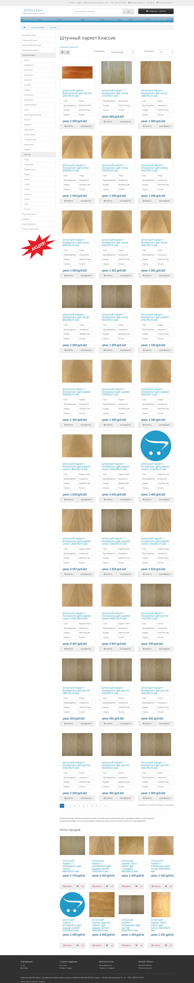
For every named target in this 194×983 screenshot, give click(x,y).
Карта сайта (25, 981)
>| (105, 806)
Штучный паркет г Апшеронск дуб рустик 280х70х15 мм (76, 690)
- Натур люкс (27, 164)
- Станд (25, 189)
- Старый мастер (29, 139)
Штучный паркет (111, 19)
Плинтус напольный (158, 19)
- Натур (25, 159)
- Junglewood (27, 65)
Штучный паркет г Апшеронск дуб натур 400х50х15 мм (76, 242)
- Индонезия (28, 144)
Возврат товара (66, 968)
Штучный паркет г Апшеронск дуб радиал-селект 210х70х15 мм (155, 466)
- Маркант (26, 125)
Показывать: (149, 51)
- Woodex (26, 85)
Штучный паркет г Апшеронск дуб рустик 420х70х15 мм (155, 765)
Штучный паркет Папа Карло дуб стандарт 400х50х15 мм (130, 866)
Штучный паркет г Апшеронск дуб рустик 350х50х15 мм (155, 690)
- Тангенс (26, 194)
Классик (53, 27)
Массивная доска (31, 19)
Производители (105, 965)
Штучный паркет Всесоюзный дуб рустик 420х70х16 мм (77, 93)
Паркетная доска (139, 19)
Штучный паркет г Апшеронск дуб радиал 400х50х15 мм (155, 391)
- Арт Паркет (27, 100)
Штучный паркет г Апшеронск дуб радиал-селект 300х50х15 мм (116, 541)
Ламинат (125, 19)
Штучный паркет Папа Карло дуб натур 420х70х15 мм (161, 925)
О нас (23, 965)
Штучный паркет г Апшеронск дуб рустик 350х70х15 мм (76, 765)
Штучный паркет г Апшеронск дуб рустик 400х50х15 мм (115, 765)
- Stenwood (27, 80)
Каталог (72, 2)
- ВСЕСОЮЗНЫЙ (29, 105)
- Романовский (28, 134)
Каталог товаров (38, 981)
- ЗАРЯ (25, 110)
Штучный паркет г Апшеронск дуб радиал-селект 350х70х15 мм (77, 615)
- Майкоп (26, 120)
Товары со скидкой (106, 968)
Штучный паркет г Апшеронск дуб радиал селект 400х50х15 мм (77, 466)
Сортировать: (99, 51)
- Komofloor (27, 75)
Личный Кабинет (145, 965)
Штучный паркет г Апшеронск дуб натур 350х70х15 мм (154, 167)
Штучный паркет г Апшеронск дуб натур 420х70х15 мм (115, 242)
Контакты (63, 965)
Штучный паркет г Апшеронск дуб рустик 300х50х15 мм (115, 690)
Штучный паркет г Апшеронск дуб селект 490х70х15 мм (72, 866)
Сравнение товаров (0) (69, 47)
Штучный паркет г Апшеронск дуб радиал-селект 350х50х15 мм (155, 541)
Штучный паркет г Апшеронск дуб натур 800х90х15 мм (76, 317)
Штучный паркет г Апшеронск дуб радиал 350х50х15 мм (116, 391)
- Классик (26, 154)
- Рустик (26, 179)
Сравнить (86, 126)
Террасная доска (29, 214)
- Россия (26, 209)
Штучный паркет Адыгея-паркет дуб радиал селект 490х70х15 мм (101, 925)
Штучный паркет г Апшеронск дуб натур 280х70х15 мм (154, 93)
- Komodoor (27, 70)
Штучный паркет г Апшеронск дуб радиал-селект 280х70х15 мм (77, 541)
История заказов (145, 968)
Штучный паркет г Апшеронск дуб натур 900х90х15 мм (115, 317)
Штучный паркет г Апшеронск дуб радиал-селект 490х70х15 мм (116, 615)
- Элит (25, 204)
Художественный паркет (71, 19)
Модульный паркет (50, 19)
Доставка (24, 968)
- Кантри (26, 149)
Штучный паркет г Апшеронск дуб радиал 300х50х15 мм (77, 391)
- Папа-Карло (28, 130)
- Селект (26, 184)
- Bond (25, 60)
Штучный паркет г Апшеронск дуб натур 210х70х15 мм (115, 93)
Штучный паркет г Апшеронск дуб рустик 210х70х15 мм (155, 615)
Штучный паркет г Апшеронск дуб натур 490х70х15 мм (154, 242)
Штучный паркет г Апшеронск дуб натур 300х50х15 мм (76, 167)
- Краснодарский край (31, 115)
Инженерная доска (92, 19)
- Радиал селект (29, 169)
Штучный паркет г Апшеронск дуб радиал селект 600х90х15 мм (116, 466)
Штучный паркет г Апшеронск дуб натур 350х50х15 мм (115, 167)
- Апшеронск (28, 95)
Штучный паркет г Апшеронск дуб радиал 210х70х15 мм (155, 317)
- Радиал (26, 174)
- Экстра (26, 199)
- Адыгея (26, 90)
